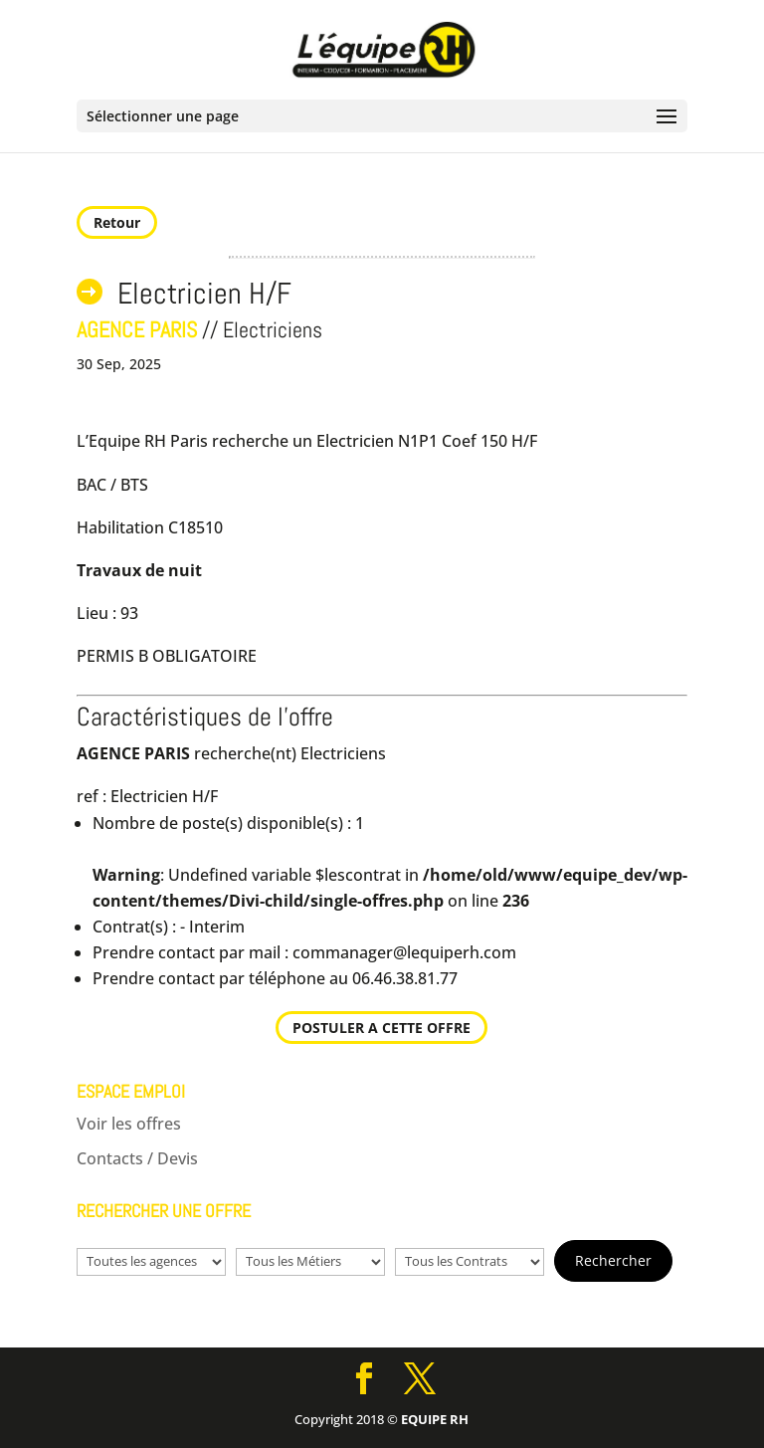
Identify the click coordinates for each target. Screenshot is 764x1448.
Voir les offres (129, 1124)
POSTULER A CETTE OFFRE (381, 1027)
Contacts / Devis (137, 1158)
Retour (117, 222)
